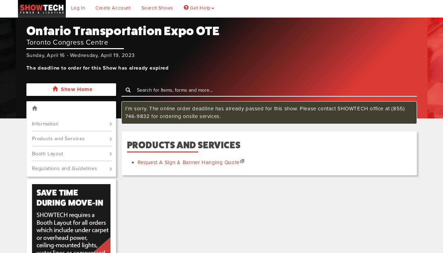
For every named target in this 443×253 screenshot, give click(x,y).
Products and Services (59, 139)
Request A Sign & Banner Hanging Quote (189, 162)
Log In (78, 8)
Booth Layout (47, 154)
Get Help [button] (199, 8)
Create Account (113, 8)
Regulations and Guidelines (64, 168)
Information (45, 124)
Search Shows (157, 8)
